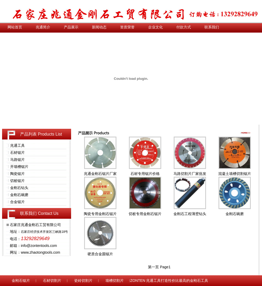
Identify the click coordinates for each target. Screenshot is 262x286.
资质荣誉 (127, 27)
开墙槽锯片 (19, 167)
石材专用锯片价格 (145, 174)
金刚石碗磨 (19, 195)
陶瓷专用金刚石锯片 (100, 214)
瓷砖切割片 (83, 280)
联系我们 (211, 27)
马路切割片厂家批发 (189, 174)
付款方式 (183, 27)
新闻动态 (99, 27)
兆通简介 (43, 27)
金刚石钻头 (19, 188)
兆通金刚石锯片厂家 (100, 174)
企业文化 (155, 27)
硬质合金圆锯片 (100, 254)
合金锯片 (17, 202)
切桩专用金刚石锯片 (145, 214)
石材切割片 (52, 280)
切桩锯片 (17, 181)
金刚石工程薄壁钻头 (189, 214)
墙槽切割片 (114, 280)
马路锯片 (17, 159)
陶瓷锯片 (17, 174)
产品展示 (71, 27)
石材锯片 (17, 152)
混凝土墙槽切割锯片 (234, 174)
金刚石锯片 (21, 280)
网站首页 (15, 27)
